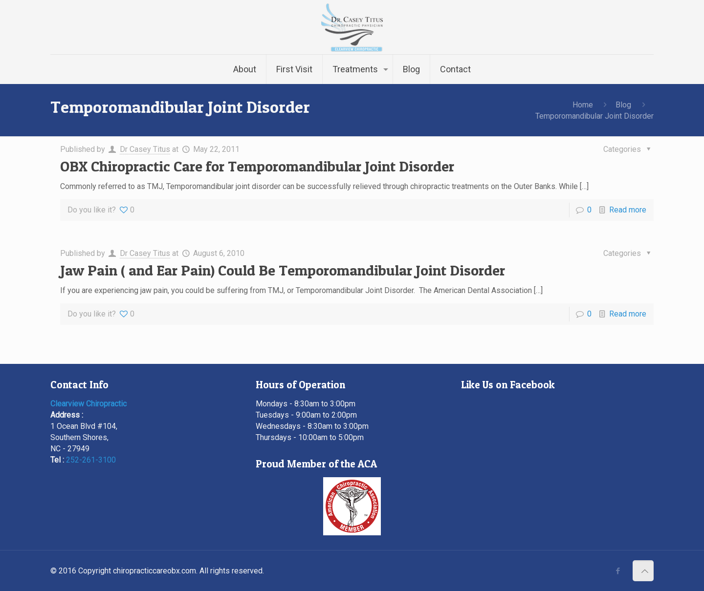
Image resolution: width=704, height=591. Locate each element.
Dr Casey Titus (145, 149)
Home (582, 104)
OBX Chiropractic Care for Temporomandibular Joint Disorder (257, 166)
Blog (623, 104)
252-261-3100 (91, 459)
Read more (627, 209)
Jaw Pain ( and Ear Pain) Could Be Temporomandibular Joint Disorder (282, 270)
